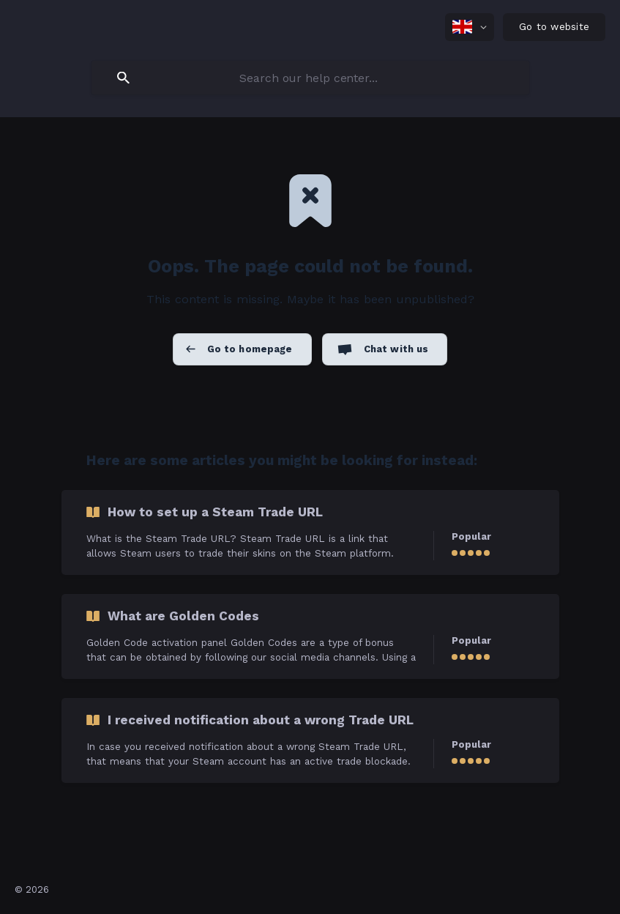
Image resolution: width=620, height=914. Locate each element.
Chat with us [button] (396, 348)
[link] (310, 532)
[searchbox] (310, 77)
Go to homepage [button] (250, 348)
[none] (469, 27)
